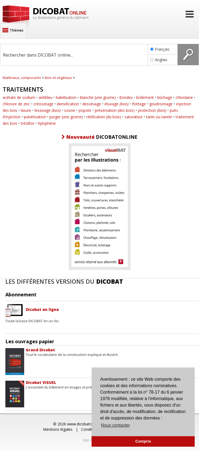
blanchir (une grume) (98, 97)
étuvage (116, 103)
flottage (139, 103)
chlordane (184, 97)
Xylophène (47, 123)
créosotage (43, 103)
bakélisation (66, 97)
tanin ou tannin (159, 116)
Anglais (158, 59)
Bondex (126, 97)
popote (85, 110)
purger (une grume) (66, 116)
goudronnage (161, 103)
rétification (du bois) (103, 116)
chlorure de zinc (16, 103)
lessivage (48, 110)
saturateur (134, 116)
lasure (26, 110)
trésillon (27, 123)
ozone (69, 110)
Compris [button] (143, 441)
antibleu (45, 97)
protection (152, 110)
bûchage (164, 97)
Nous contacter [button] (115, 425)
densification (68, 103)
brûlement (145, 97)
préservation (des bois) (115, 110)
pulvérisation (35, 116)
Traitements (23, 89)
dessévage (91, 103)
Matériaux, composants (22, 77)
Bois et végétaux (58, 77)
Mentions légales (58, 429)
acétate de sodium (19, 97)
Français (159, 49)
